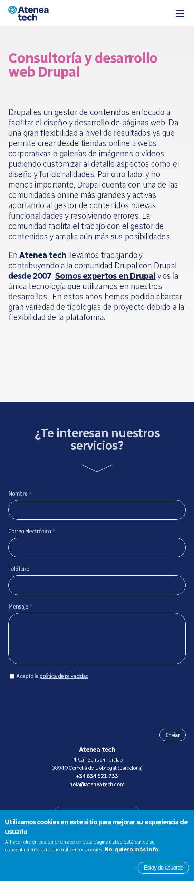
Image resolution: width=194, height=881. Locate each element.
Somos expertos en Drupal (105, 276)
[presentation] (60, 708)
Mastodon (80, 805)
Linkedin (124, 805)
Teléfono (18, 569)
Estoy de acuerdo (163, 868)
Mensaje (20, 606)
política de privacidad (64, 683)
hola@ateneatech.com (96, 791)
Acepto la (52, 683)
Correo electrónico (32, 531)
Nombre (20, 493)
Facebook (113, 805)
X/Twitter (102, 805)
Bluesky (91, 805)
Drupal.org (69, 805)
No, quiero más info (131, 849)
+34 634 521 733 (97, 783)
